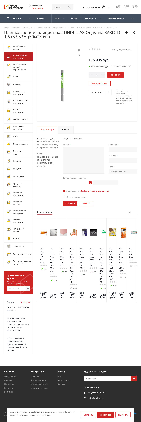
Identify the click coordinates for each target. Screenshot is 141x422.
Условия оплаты (38, 380)
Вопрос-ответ (63, 380)
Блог (59, 376)
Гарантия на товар (39, 388)
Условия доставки (39, 384)
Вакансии (8, 388)
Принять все (105, 415)
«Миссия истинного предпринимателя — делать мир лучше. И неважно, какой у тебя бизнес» (17, 344)
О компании (10, 376)
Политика (8, 392)
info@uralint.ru (95, 398)
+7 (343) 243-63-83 (91, 7)
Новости (8, 380)
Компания (9, 371)
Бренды (61, 384)
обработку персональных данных (95, 191)
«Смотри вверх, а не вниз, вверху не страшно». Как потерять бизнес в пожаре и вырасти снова (18, 324)
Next (134, 212)
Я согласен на (88, 191)
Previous (130, 212)
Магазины (9, 384)
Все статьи (25, 302)
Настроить (123, 415)
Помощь (35, 376)
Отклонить (88, 415)
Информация (37, 371)
